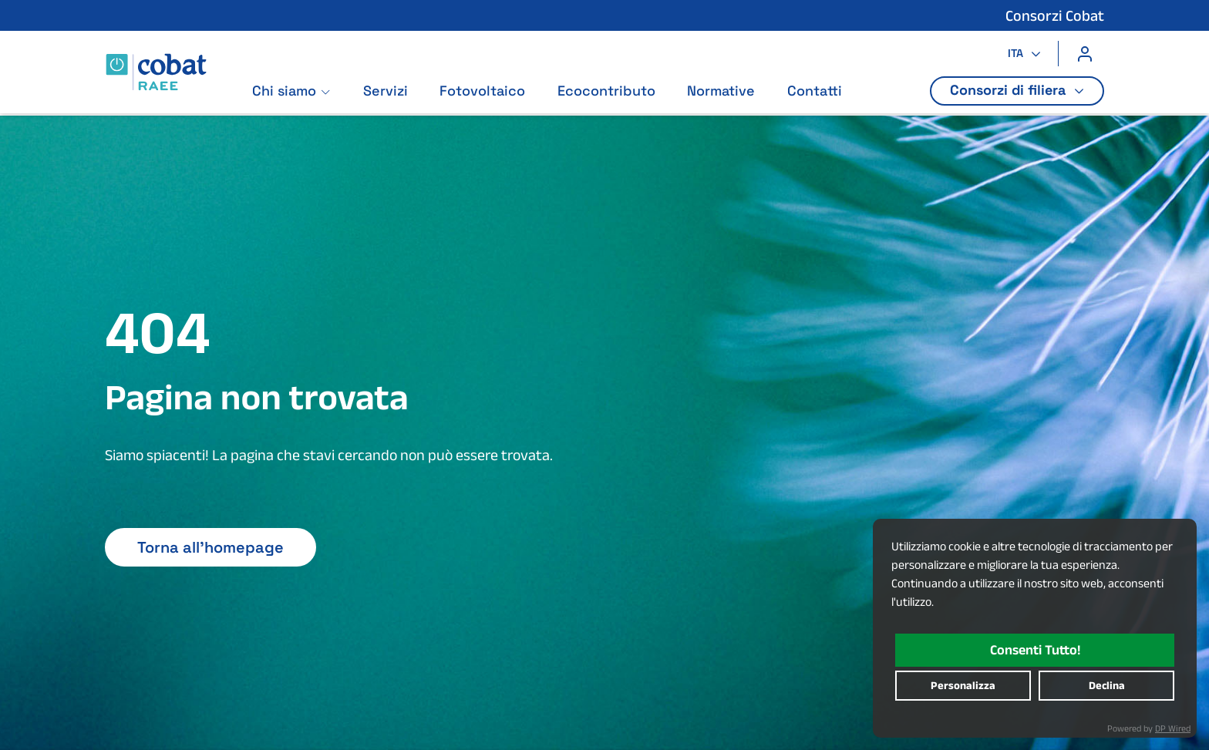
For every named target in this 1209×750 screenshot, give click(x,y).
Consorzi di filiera (1009, 90)
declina (1107, 685)
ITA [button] (1017, 53)
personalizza (963, 685)
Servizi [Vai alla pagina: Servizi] (385, 91)
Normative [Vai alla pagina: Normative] (722, 91)
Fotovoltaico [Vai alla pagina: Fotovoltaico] (483, 91)
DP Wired (1172, 728)
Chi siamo (284, 91)
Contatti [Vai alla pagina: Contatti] (814, 91)
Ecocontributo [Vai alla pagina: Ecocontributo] (606, 91)
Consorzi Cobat (1054, 15)
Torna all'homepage (210, 547)
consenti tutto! (1035, 650)
